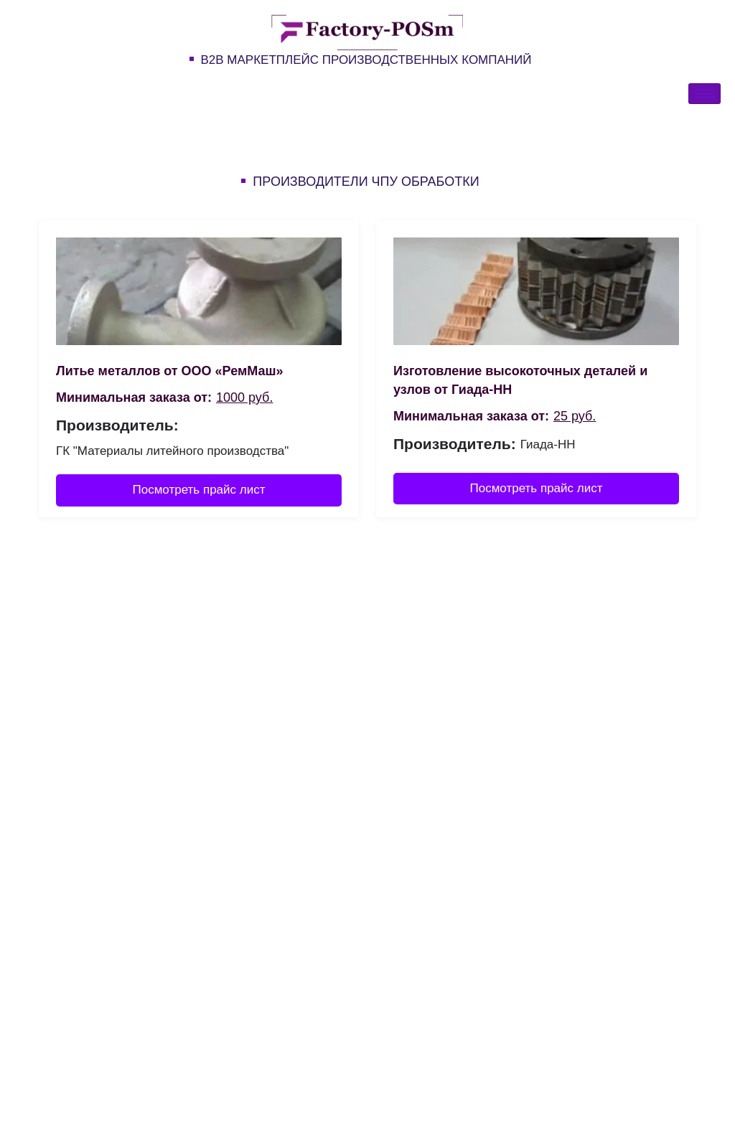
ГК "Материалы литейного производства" (172, 451)
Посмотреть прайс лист (199, 489)
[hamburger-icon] (704, 93)
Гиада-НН (548, 444)
